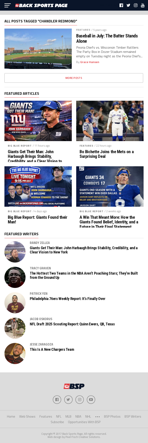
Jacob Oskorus (41, 319)
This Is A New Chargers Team (52, 349)
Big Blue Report (20, 146)
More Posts (73, 78)
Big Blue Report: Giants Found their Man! (37, 220)
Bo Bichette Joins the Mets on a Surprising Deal (107, 154)
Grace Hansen (89, 62)
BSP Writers (133, 416)
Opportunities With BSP (84, 422)
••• (97, 416)
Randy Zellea (40, 242)
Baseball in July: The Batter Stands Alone (107, 38)
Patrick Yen (39, 293)
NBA (78, 416)
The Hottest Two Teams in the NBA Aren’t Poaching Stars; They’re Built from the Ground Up (84, 275)
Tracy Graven (40, 268)
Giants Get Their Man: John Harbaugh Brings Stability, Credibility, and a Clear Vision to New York (35, 159)
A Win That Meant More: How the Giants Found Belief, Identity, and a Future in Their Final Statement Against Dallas (109, 224)
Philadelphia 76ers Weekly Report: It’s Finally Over (67, 299)
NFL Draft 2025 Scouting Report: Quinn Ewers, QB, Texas (72, 324)
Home (11, 416)
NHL (88, 416)
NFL (58, 416)
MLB (68, 416)
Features (83, 30)
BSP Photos (112, 416)
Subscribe (57, 422)
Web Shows (27, 416)
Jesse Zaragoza (41, 344)
